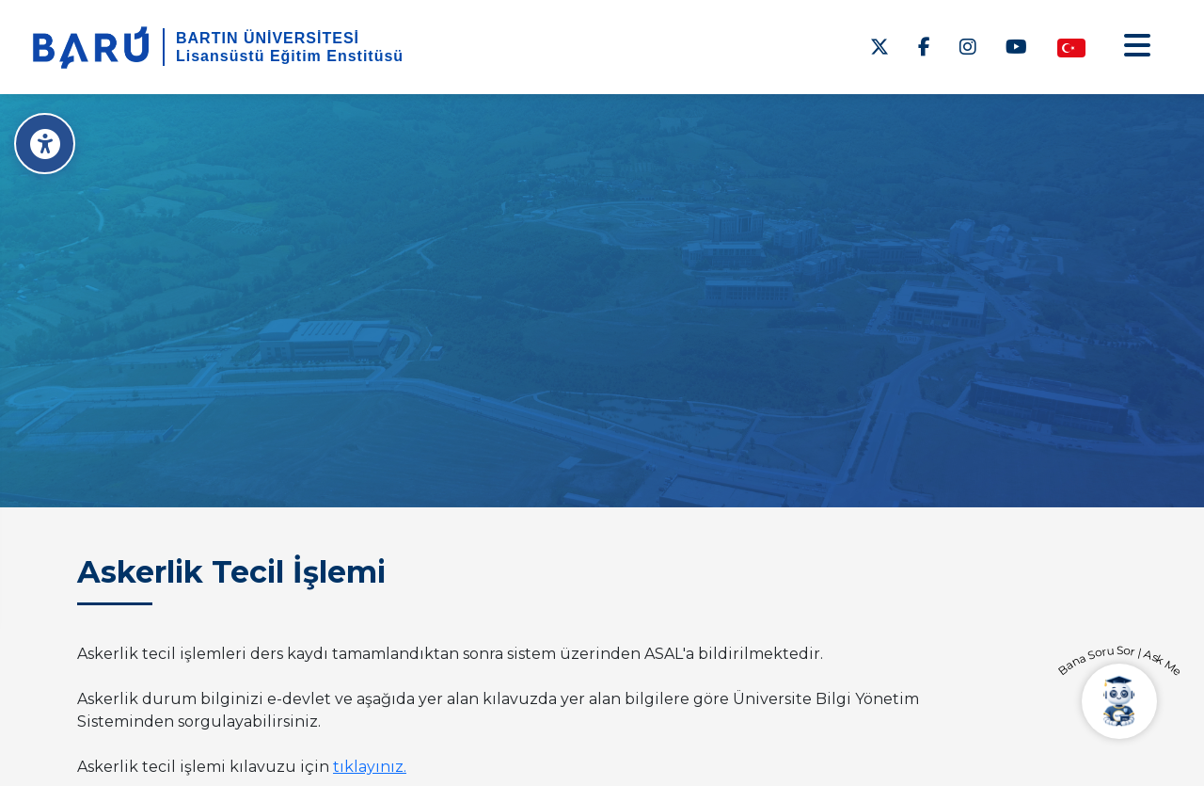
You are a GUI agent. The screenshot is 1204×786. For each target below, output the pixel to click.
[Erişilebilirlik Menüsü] (44, 143)
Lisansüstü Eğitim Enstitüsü (290, 56)
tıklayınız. (369, 767)
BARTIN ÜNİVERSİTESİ (267, 38)
